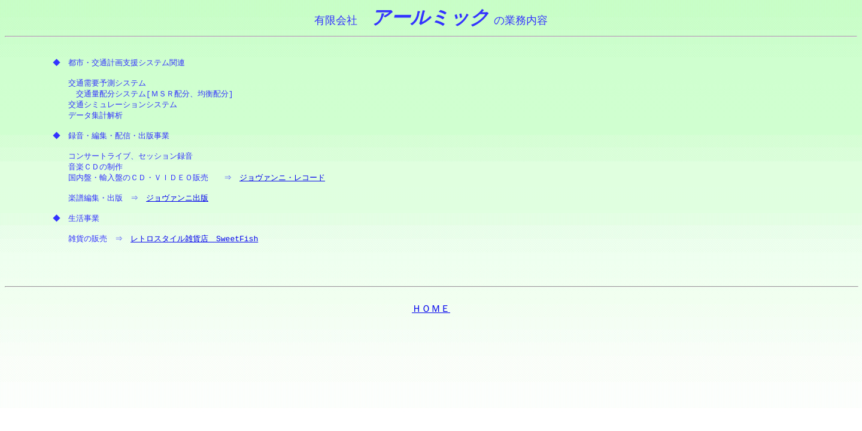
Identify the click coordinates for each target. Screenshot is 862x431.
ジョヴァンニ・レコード (284, 182)
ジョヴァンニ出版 (179, 203)
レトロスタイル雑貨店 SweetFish (196, 245)
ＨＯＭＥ (431, 316)
